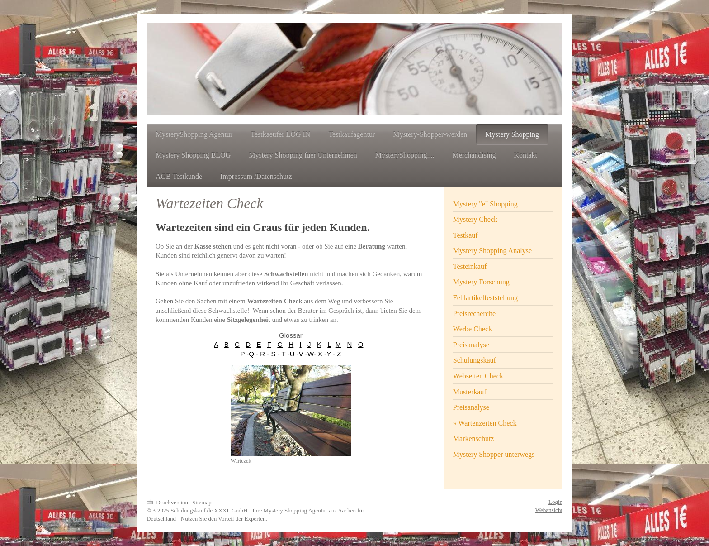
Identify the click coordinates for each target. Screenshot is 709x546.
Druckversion (168, 502)
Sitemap (202, 502)
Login (555, 501)
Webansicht (548, 510)
